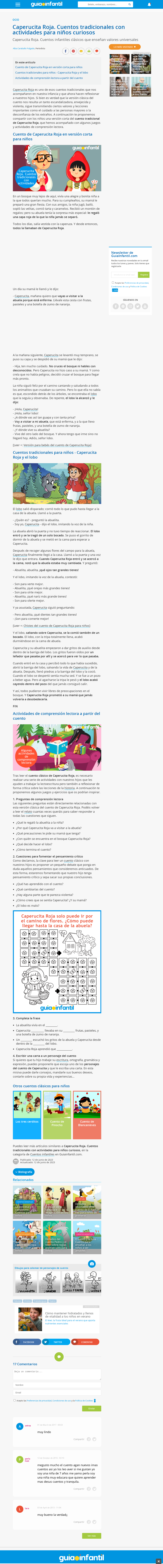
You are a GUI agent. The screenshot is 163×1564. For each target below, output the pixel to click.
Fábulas (17, 1301)
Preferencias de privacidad (39, 1400)
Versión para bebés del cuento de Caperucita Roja (57, 445)
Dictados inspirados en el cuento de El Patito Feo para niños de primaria (86, 1209)
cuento (68, 860)
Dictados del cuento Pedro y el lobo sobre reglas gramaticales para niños (56, 1244)
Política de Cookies (84, 1400)
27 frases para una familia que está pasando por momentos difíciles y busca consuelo (141, 62)
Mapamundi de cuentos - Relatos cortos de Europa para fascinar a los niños (26, 1244)
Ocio (16, 19)
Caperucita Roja (23, 89)
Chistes (27, 1301)
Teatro (52, 1301)
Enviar (92, 1408)
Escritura (81, 1199)
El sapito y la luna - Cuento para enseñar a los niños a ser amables (86, 1244)
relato (28, 811)
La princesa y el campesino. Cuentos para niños (24, 1211)
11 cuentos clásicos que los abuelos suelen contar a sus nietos (141, 89)
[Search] (129, 4)
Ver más (92, 1536)
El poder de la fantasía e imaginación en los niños (56, 1211)
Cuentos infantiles (42, 1154)
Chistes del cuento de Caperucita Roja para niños (56, 626)
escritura (62, 1060)
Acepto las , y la (55, 1400)
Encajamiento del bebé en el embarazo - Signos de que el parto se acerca (119, 88)
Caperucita (22, 296)
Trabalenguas (40, 1301)
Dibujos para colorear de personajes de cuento (41, 1267)
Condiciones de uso (62, 1400)
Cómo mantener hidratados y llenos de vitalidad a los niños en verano (119, 63)
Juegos (49, 1202)
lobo (94, 394)
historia (69, 788)
